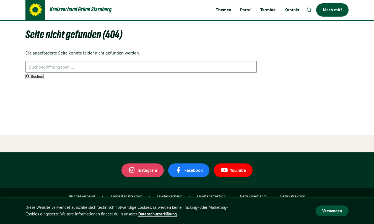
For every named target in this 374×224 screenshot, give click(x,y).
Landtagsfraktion (211, 196)
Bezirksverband (253, 196)
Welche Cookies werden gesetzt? (276, 210)
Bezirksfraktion (292, 196)
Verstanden (332, 210)
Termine (268, 10)
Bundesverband (82, 196)
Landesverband (170, 196)
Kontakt (292, 10)
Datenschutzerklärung (157, 214)
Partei (245, 10)
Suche (309, 10)
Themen (223, 10)
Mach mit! (332, 10)
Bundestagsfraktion (126, 196)
